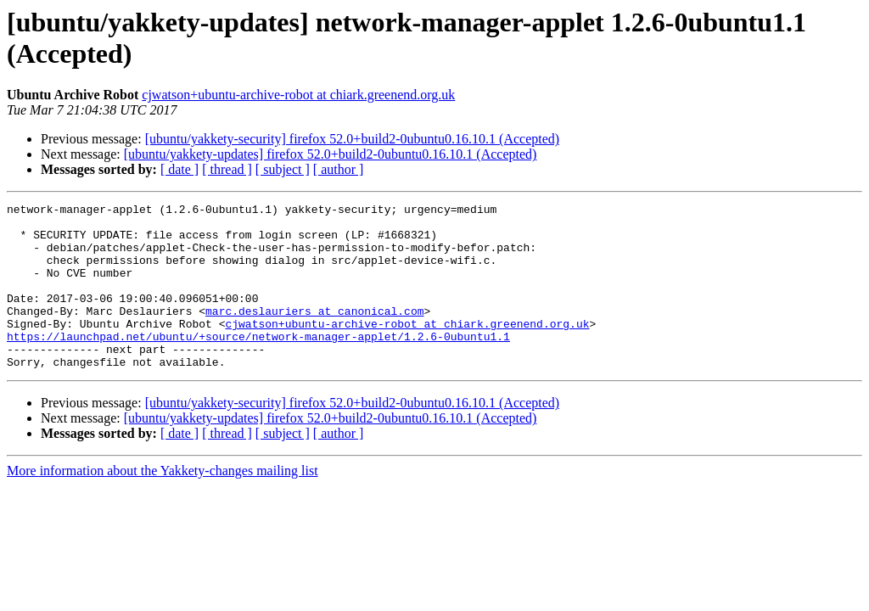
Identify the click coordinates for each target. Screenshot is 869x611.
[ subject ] (282, 169)
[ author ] (338, 169)
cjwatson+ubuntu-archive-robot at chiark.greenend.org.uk (298, 94)
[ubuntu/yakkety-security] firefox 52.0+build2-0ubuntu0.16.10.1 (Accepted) (352, 139)
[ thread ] (227, 169)
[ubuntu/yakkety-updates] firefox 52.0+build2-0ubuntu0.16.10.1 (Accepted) (330, 154)
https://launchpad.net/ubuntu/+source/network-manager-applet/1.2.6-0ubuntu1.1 (258, 364)
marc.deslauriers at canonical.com (314, 333)
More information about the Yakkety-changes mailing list (162, 503)
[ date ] (179, 169)
